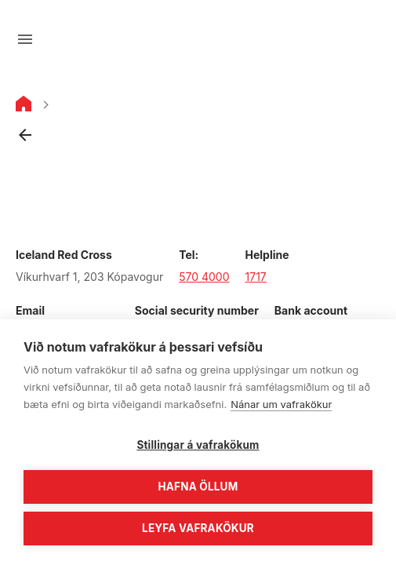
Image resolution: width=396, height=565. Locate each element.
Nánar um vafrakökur (281, 404)
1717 (256, 276)
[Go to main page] (198, 39)
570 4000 (204, 276)
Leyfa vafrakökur (198, 528)
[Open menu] (25, 39)
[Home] (23, 107)
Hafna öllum (198, 486)
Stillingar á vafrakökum (197, 445)
